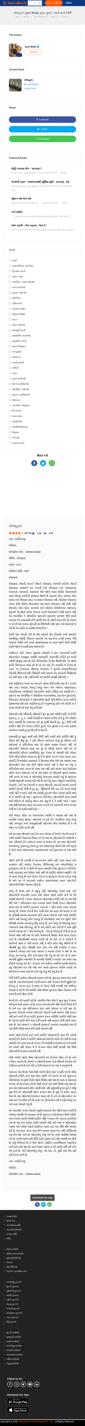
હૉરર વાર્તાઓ (19, 378)
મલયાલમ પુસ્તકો (14, 1313)
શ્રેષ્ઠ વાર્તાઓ (12, 1249)
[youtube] (30, 1384)
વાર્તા (14, 260)
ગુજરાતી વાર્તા (30, 88)
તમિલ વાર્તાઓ (13, 1359)
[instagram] (16, 1384)
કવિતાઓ (17, 303)
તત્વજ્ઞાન (17, 351)
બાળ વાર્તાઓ (18, 287)
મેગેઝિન (16, 298)
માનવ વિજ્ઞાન (19, 346)
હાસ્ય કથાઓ (19, 292)
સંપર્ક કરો (11, 1220)
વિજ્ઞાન (15, 432)
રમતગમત (17, 416)
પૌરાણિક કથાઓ (20, 389)
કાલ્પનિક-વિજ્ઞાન (21, 405)
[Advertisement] (42, 494)
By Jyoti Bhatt (31, 84)
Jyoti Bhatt (32, 46)
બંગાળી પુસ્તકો (13, 1308)
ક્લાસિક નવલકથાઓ (23, 281)
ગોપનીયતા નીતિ (14, 1225)
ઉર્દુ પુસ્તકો (11, 1322)
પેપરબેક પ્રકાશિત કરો (16, 1271)
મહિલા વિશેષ (18, 314)
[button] (39, 3)
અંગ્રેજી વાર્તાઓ (14, 1346)
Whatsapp (42, 139)
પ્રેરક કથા (17, 276)
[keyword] (35, 3)
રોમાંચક (16, 400)
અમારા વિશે (12, 1216)
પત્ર (14, 373)
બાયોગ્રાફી (18, 362)
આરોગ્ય (16, 357)
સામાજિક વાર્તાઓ (21, 335)
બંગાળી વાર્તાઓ (13, 1350)
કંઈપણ (16, 437)
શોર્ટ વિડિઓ (12, 1267)
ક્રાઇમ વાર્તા (18, 442)
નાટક (15, 319)
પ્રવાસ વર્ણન (19, 308)
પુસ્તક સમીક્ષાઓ (21, 394)
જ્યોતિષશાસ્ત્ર (20, 426)
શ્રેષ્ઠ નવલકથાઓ (15, 1253)
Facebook (42, 119)
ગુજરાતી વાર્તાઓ (14, 1337)
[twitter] (23, 1384)
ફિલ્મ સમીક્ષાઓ (20, 383)
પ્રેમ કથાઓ (18, 324)
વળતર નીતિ (12, 1234)
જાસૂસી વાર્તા (19, 330)
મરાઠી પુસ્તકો (12, 1295)
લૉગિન (69, 3)
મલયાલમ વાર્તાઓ (15, 1354)
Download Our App (42, 1197)
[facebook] (10, 1384)
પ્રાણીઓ (17, 421)
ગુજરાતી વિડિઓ (14, 1258)
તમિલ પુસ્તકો (13, 1299)
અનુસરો (34, 51)
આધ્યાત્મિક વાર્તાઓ (22, 265)
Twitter (42, 129)
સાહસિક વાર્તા (19, 340)
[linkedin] (36, 1384)
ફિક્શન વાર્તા (18, 271)
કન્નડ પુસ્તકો (12, 1317)
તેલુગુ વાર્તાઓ (12, 1363)
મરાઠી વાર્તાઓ (13, 1341)
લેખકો (9, 1262)
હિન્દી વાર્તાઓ (13, 1332)
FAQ (9, 1238)
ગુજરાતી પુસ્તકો (14, 1291)
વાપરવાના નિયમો (14, 1229)
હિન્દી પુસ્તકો (13, 1286)
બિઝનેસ (16, 410)
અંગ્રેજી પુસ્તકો (14, 1282)
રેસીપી (15, 367)
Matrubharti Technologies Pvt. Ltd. (36, 1421)
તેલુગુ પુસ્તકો (12, 1304)
